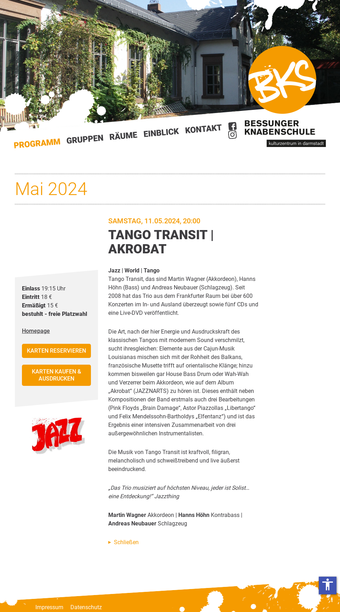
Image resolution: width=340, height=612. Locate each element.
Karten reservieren (56, 350)
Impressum (49, 607)
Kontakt (203, 129)
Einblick (161, 132)
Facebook (232, 126)
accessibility (328, 584)
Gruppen (85, 139)
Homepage (36, 331)
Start (37, 144)
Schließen (126, 542)
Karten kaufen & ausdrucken (56, 375)
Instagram (232, 134)
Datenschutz (86, 607)
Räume (123, 136)
